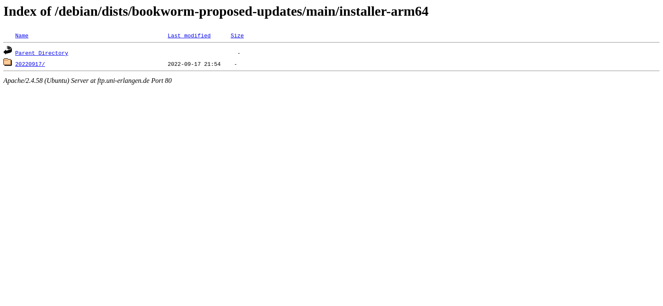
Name (21, 35)
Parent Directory (41, 53)
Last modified (189, 35)
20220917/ (30, 64)
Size (237, 35)
